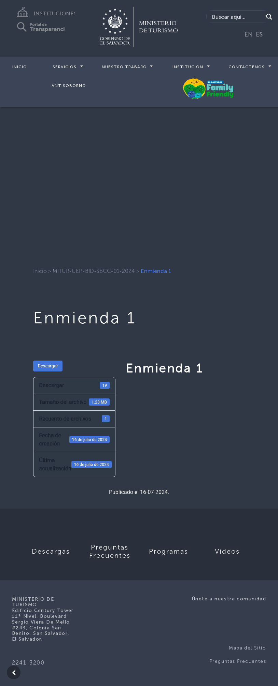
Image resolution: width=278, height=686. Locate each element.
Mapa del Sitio (247, 648)
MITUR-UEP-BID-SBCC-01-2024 (94, 271)
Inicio (19, 66)
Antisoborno (69, 85)
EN (249, 34)
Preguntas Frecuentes (237, 661)
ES (259, 34)
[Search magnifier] (269, 17)
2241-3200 (28, 662)
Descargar (48, 365)
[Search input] (237, 17)
